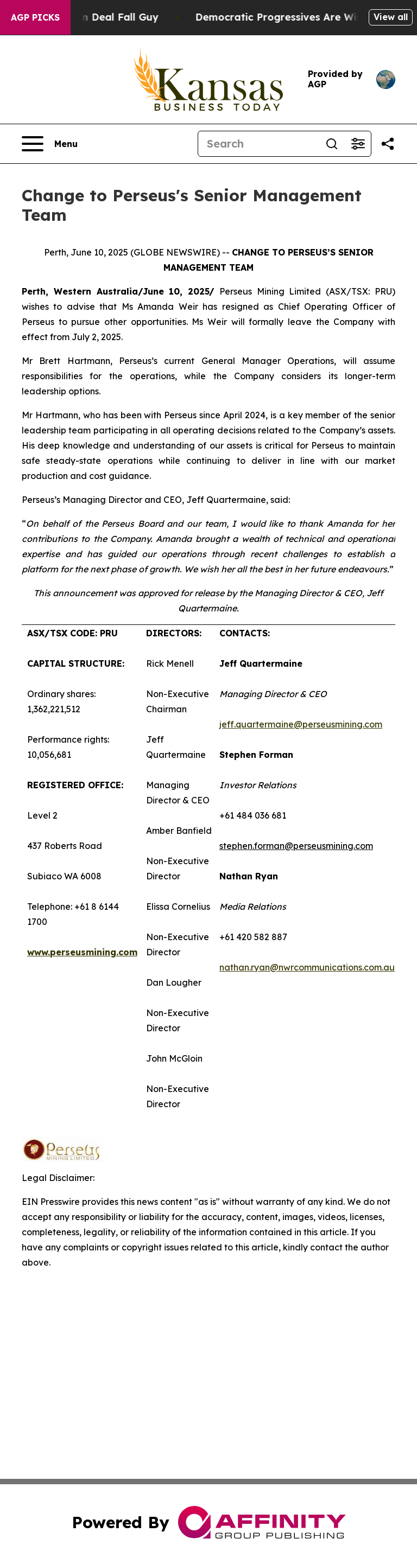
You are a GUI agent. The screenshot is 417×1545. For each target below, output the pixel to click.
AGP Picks (35, 17)
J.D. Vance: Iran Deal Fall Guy (94, 17)
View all (391, 16)
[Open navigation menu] (50, 144)
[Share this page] (387, 144)
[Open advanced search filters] (358, 143)
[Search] (258, 143)
